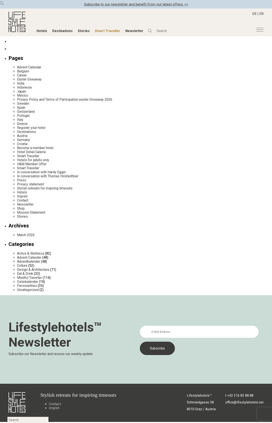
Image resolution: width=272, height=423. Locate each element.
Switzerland (26, 112)
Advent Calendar (29, 67)
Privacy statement (30, 184)
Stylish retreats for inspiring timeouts (44, 188)
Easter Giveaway (29, 79)
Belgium (23, 71)
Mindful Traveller (29, 278)
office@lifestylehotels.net (244, 402)
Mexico (22, 95)
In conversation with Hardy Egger (41, 172)
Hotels (42, 31)
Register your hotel (31, 128)
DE (254, 14)
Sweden (23, 104)
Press (21, 180)
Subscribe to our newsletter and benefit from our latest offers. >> (136, 4)
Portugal (23, 116)
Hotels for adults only (33, 160)
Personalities (27, 286)
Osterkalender (27, 282)
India (20, 83)
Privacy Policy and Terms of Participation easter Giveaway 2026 (64, 99)
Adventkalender (28, 261)
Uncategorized (28, 290)
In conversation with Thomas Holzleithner (47, 176)
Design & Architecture (33, 270)
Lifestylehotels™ (199, 395)
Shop (21, 208)
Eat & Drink (25, 274)
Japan (21, 91)
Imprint (22, 196)
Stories (84, 31)
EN (261, 14)
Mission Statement (31, 212)
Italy (20, 120)
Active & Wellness (30, 253)
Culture (22, 266)
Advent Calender (29, 257)
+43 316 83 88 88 (240, 395)
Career (22, 75)
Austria (22, 136)
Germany (23, 140)
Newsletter (134, 31)
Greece (22, 124)
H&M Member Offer (32, 164)
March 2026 (26, 235)
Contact (22, 200)
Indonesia (24, 87)
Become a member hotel (35, 148)
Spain (21, 108)
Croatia (22, 144)
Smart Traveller (107, 31)
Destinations (62, 31)
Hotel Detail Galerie (31, 152)
